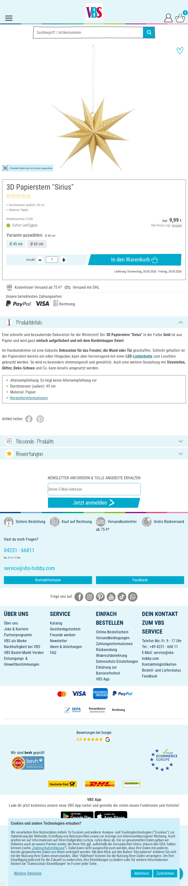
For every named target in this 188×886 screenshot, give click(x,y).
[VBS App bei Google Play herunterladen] (77, 816)
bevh (28, 752)
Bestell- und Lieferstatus (161, 670)
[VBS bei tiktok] (122, 596)
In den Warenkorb (134, 259)
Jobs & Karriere (16, 629)
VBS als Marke (15, 640)
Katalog (56, 623)
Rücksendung (106, 649)
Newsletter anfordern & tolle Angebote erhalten (94, 478)
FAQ (53, 652)
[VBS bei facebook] (79, 596)
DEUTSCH (94, 832)
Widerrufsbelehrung (111, 655)
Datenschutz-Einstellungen (117, 661)
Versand (177, 225)
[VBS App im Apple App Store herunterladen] (110, 816)
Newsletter (58, 640)
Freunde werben (62, 635)
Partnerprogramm (18, 635)
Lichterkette (143, 356)
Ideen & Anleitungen (66, 646)
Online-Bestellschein (112, 632)
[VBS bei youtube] (111, 596)
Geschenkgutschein (65, 629)
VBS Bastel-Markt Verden (24, 652)
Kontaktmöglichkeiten (159, 664)
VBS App (102, 679)
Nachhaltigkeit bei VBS (22, 646)
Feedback (140, 580)
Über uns (11, 623)
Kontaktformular (48, 580)
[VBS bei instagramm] (89, 596)
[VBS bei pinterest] (100, 596)
